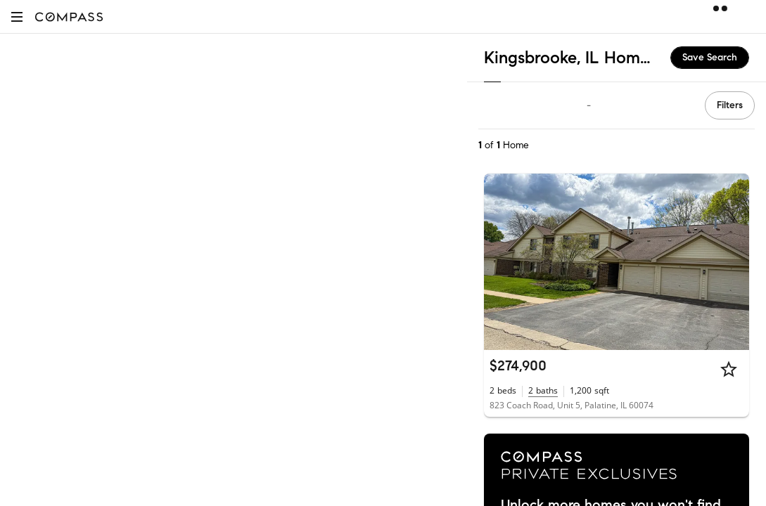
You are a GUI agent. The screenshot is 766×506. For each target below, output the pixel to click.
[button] (17, 16)
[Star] (728, 369)
